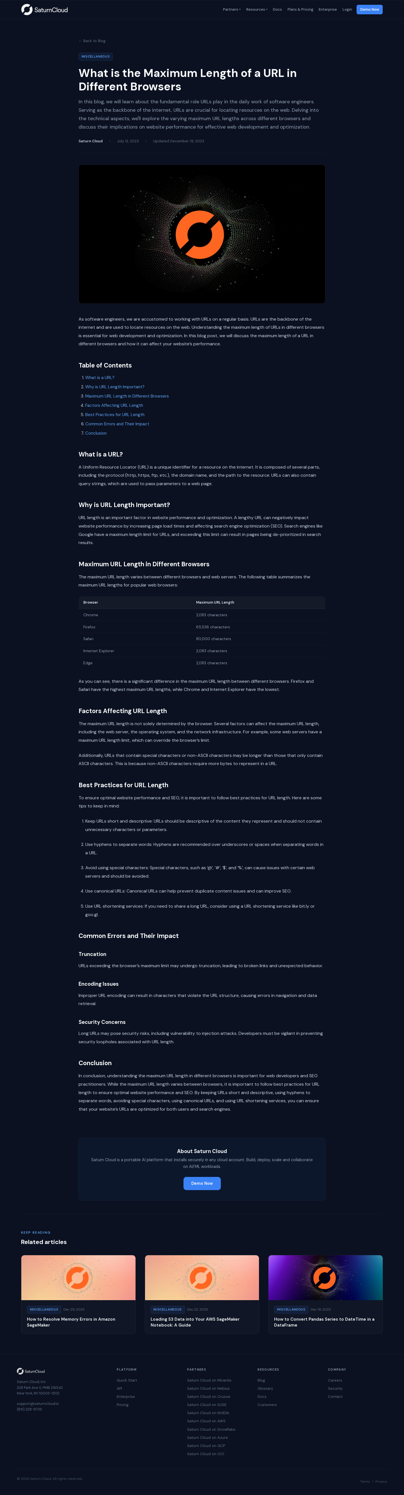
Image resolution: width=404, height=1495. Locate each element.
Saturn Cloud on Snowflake (211, 1429)
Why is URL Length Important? (114, 387)
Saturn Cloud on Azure (207, 1437)
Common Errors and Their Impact (117, 424)
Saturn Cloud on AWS (206, 1421)
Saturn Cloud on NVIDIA (208, 1412)
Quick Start (127, 1380)
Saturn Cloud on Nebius (208, 1388)
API (119, 1388)
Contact (335, 1396)
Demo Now (369, 9)
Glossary (265, 1388)
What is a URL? (99, 377)
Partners (230, 9)
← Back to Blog (92, 40)
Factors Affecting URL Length (114, 405)
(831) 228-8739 (29, 1409)
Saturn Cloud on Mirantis (209, 1380)
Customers (267, 1404)
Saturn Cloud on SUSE (206, 1404)
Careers (335, 1380)
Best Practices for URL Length (114, 414)
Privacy (381, 1481)
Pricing (122, 1404)
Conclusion (96, 433)
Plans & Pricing (299, 9)
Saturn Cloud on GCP (206, 1445)
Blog (261, 1380)
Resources (255, 9)
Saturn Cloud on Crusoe (208, 1396)
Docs (277, 9)
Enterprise (327, 9)
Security (335, 1388)
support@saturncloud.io (38, 1403)
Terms (365, 1481)
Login (346, 9)
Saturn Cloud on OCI (205, 1453)
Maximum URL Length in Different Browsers (127, 396)
